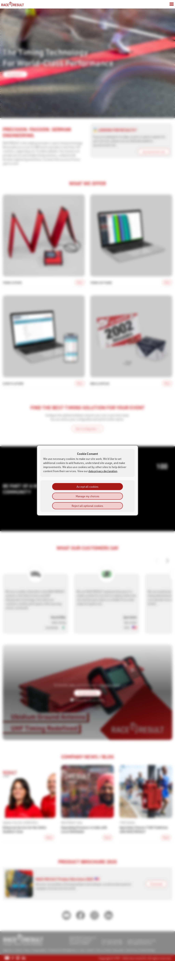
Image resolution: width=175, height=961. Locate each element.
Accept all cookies (87, 486)
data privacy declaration (102, 471)
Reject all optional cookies (87, 506)
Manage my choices (87, 496)
